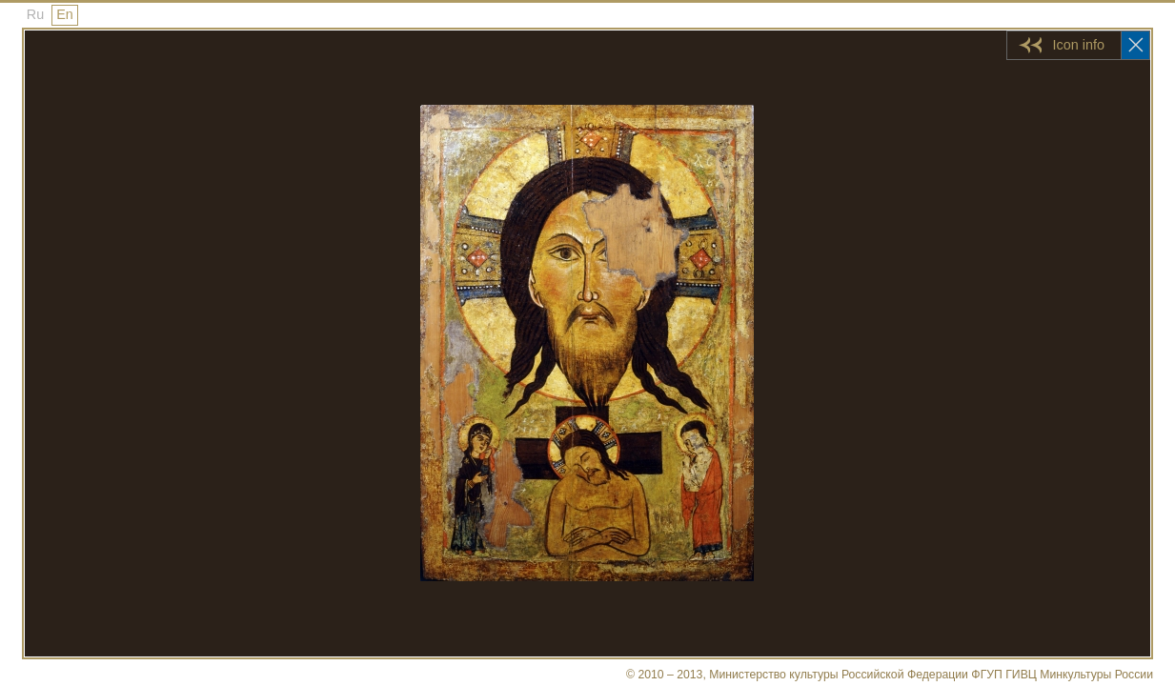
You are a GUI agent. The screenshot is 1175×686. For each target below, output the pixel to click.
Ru (35, 14)
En (64, 14)
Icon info (1078, 44)
